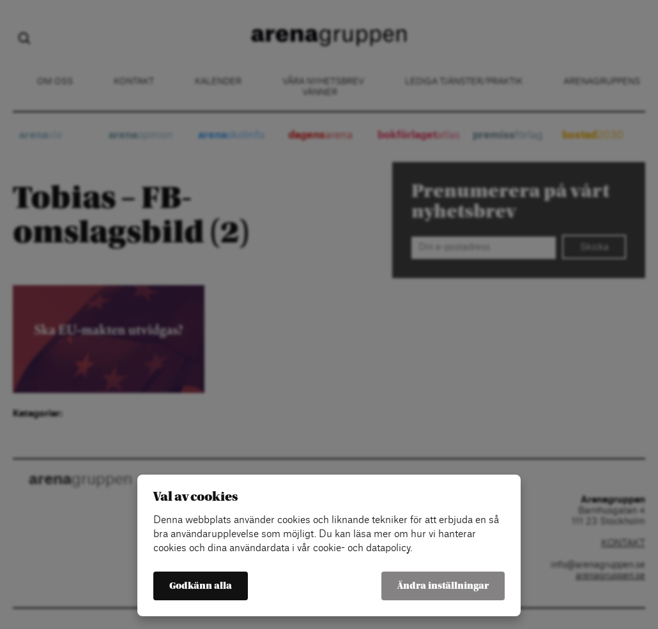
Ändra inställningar (443, 586)
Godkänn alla (200, 586)
